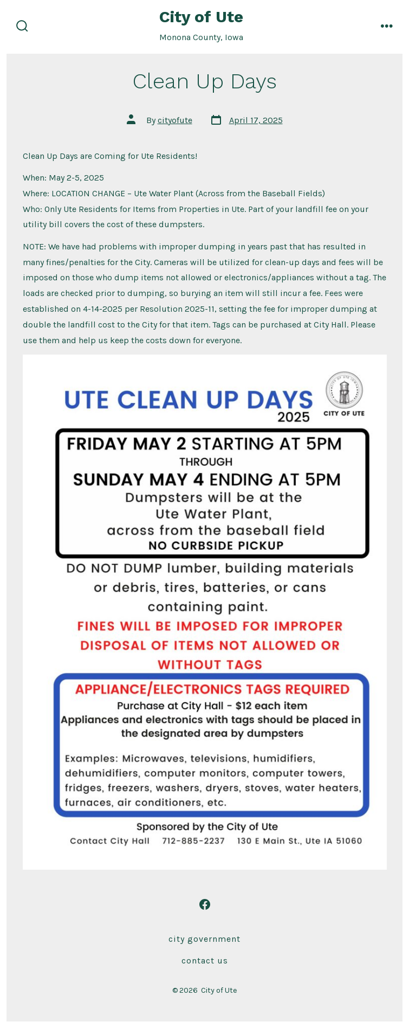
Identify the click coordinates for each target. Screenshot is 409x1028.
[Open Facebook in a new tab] (205, 904)
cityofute (175, 120)
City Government (204, 939)
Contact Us (204, 960)
